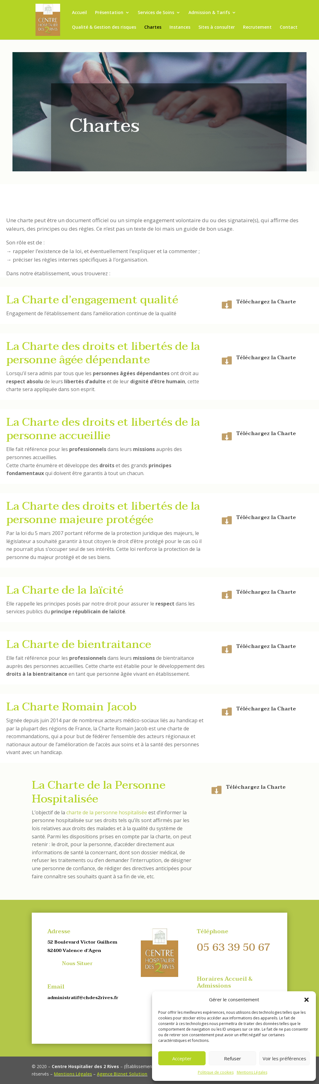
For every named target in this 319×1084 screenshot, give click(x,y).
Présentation (109, 12)
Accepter (182, 1058)
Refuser (232, 1058)
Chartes (152, 27)
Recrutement (257, 27)
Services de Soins (156, 12)
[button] (306, 1000)
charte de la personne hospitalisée (106, 812)
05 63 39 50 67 (233, 947)
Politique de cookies (216, 1072)
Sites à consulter (216, 27)
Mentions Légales (252, 1072)
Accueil (79, 12)
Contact (289, 27)
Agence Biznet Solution (122, 1074)
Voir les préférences (284, 1058)
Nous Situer (77, 963)
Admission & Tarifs (209, 12)
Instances (179, 27)
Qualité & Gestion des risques (104, 27)
